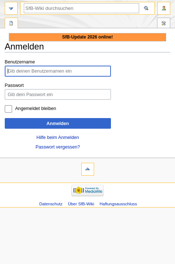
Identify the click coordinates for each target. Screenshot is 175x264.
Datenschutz (51, 204)
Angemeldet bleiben (35, 108)
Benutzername (20, 62)
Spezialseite (11, 24)
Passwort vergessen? (58, 147)
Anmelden (57, 123)
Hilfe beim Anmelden (58, 137)
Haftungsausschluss (118, 204)
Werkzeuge (163, 24)
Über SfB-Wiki (81, 204)
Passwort (14, 85)
